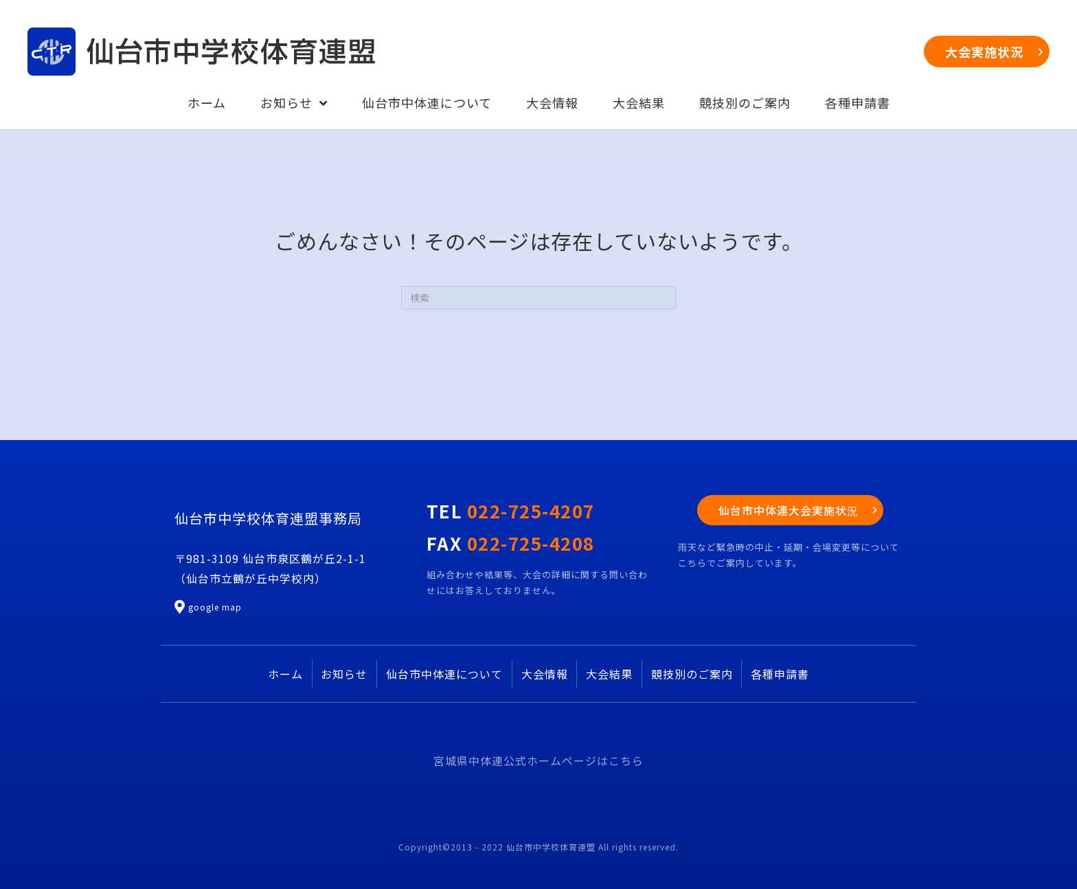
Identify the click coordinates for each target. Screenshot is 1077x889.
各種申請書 (780, 674)
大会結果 (609, 674)
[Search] (538, 297)
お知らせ (344, 674)
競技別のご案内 (692, 674)
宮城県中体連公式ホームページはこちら (538, 760)
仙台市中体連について (444, 674)
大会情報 (544, 674)
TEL (511, 510)
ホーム (285, 674)
